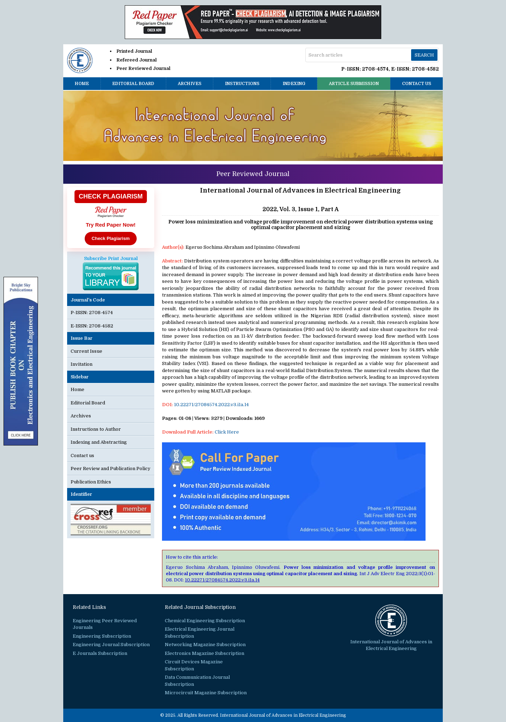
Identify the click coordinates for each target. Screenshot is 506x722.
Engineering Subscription (102, 636)
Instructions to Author (96, 429)
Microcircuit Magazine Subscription (206, 692)
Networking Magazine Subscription (205, 644)
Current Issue (86, 351)
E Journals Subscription (100, 653)
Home (82, 83)
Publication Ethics (91, 481)
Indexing (294, 83)
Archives (189, 83)
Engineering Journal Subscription (111, 644)
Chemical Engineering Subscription (205, 620)
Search (424, 55)
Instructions (242, 83)
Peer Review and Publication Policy (110, 468)
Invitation (81, 364)
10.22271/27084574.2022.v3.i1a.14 (211, 404)
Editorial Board (133, 83)
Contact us (416, 83)
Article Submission (354, 83)
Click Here (227, 432)
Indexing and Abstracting (99, 442)
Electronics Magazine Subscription (204, 653)
